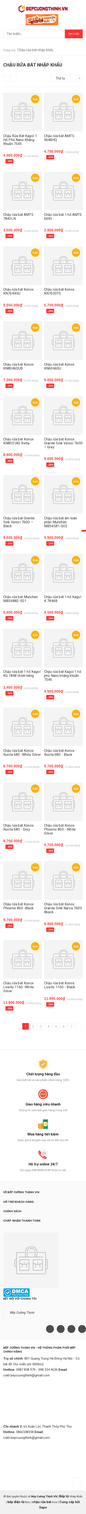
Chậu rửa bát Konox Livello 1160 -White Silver (18, 987)
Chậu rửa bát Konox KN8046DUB (18, 366)
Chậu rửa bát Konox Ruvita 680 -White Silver (22, 753)
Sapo (43, 1507)
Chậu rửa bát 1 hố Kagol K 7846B (62, 599)
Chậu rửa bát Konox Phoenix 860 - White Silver (60, 829)
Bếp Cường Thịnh (22, 1313)
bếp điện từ (15, 1502)
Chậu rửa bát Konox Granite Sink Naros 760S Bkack (63, 908)
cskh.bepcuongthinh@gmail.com (26, 1375)
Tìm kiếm (73, 33)
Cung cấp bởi (69, 1502)
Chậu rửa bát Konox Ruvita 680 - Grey (18, 827)
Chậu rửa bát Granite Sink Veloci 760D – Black (19, 522)
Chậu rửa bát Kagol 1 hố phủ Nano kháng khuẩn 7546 (62, 676)
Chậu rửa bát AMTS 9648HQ (59, 138)
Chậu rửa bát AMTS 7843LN (18, 217)
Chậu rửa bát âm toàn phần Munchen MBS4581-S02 (60, 522)
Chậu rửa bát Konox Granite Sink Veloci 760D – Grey (63, 443)
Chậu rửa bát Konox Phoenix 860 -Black (18, 906)
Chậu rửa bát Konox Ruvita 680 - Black (59, 753)
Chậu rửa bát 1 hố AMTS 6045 (63, 217)
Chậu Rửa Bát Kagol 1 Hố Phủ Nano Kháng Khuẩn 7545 (20, 140)
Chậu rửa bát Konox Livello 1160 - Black (59, 985)
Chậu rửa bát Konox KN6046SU (59, 366)
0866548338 (25, 1432)
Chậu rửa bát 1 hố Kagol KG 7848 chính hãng (21, 674)
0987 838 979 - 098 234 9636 (37, 1370)
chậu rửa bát (41, 1502)
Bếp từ (64, 1496)
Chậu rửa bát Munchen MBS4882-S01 (20, 599)
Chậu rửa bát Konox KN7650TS (59, 291)
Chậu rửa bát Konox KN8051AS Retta (18, 441)
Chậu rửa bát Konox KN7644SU (18, 291)
